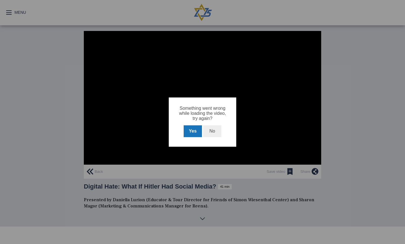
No (212, 131)
